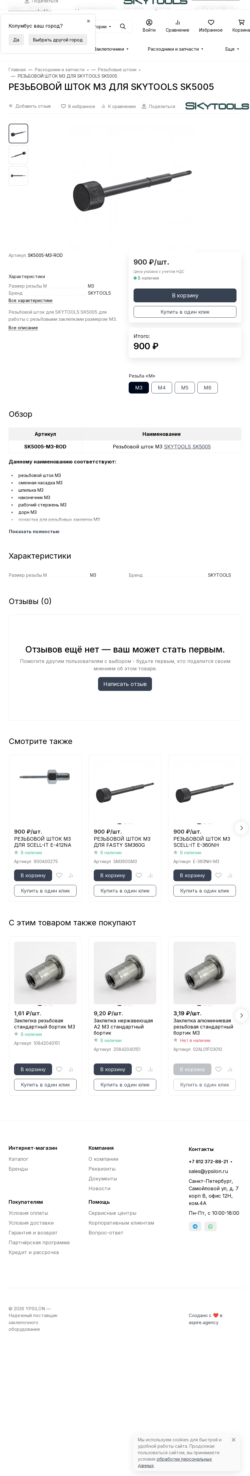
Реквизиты (102, 1169)
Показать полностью (34, 531)
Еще (230, 49)
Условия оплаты (28, 1213)
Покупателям (26, 1201)
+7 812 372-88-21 (208, 1161)
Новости (99, 1188)
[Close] (233, 1439)
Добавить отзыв (33, 106)
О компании (103, 1159)
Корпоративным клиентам (121, 1223)
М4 (162, 388)
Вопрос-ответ (106, 1233)
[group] (132, 188)
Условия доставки (31, 1223)
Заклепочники (109, 49)
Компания (101, 1147)
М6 (207, 388)
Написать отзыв (125, 684)
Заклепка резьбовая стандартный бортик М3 (44, 1023)
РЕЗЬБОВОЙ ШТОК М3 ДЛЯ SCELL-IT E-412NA (42, 842)
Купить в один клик (185, 312)
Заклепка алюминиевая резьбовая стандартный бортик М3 (203, 1026)
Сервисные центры (112, 1213)
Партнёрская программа (39, 1242)
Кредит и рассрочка (34, 1252)
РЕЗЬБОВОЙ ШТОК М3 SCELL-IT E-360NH (201, 842)
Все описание (23, 327)
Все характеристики (30, 300)
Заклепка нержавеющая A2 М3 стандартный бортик (123, 1026)
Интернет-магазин (33, 1147)
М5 (184, 388)
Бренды (18, 1169)
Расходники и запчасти (173, 49)
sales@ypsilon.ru (208, 1171)
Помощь (99, 1201)
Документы (103, 1179)
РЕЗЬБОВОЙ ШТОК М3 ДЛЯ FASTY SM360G (122, 842)
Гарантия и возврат (33, 1233)
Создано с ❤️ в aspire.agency (205, 1319)
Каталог (18, 1159)
